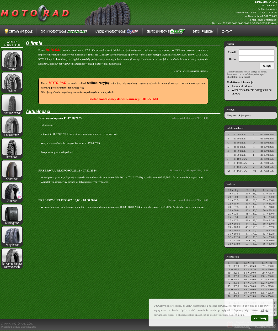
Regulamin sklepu (242, 86)
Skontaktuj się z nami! (238, 77)
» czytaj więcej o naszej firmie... (191, 70)
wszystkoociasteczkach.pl (231, 314)
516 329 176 (270, 12)
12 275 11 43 (256, 12)
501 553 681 (270, 16)
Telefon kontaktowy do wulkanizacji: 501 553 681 (123, 99)
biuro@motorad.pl (267, 19)
